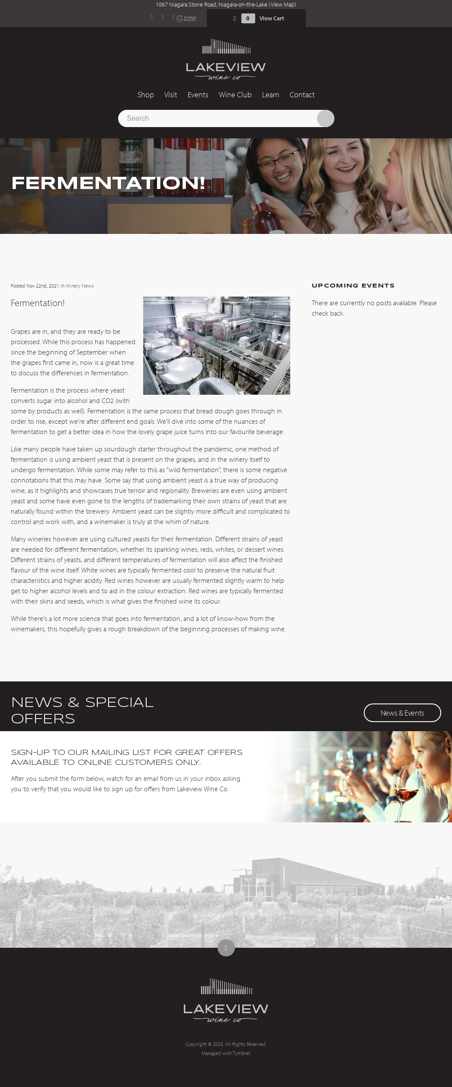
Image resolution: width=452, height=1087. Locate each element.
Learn (270, 94)
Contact (302, 94)
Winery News (79, 285)
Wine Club (235, 94)
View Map (283, 4)
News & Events (402, 713)
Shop (146, 94)
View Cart (272, 18)
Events (198, 94)
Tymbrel (241, 1053)
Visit (170, 94)
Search (325, 118)
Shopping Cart (234, 18)
